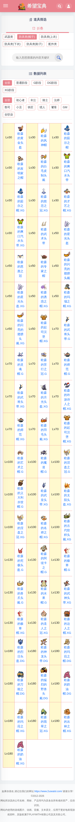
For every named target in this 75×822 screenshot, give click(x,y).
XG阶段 (9, 90)
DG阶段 (52, 82)
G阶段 (37, 82)
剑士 (33, 100)
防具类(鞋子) (34, 44)
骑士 (45, 100)
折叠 (37, 28)
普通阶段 (21, 82)
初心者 (20, 100)
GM (65, 107)
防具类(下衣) (12, 44)
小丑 (19, 107)
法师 (57, 100)
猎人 (42, 107)
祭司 (7, 107)
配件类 (52, 44)
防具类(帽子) (27, 36)
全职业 (9, 114)
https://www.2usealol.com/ (48, 791)
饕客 (54, 107)
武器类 (9, 36)
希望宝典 (32, 6)
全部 (7, 82)
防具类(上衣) (49, 36)
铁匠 (30, 107)
